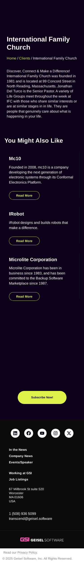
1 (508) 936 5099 (22, 514)
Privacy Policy (27, 552)
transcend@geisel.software (30, 518)
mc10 (15, 158)
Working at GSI (20, 473)
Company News (21, 456)
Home (11, 54)
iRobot (16, 213)
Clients (24, 54)
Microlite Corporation (33, 259)
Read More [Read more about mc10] (24, 195)
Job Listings (18, 479)
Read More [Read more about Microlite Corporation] (24, 296)
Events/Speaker (21, 462)
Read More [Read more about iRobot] (24, 241)
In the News (18, 449)
